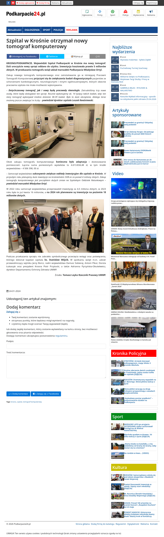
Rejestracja (152, 2)
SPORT (46, 29)
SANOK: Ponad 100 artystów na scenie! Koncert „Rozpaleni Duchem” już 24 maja (140, 505)
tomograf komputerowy (32, 402)
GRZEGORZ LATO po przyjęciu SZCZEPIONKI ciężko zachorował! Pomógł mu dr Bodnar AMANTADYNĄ (138, 427)
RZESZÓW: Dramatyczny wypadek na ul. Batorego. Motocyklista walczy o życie (140, 381)
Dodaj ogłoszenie (25, 3)
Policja (125, 13)
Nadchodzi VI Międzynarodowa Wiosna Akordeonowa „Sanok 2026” (133, 285)
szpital (19, 402)
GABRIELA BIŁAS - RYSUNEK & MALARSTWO (133, 88)
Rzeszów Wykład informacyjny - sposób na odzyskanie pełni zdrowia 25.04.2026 (133, 96)
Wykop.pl (77, 56)
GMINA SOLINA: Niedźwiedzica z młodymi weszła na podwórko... (132, 313)
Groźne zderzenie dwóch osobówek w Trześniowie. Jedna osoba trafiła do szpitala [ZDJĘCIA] (139, 372)
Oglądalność (133, 524)
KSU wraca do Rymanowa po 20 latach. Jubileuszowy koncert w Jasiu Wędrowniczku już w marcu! (140, 161)
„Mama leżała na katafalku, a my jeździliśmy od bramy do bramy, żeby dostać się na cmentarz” (140, 446)
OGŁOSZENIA (32, 29)
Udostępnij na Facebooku (23, 56)
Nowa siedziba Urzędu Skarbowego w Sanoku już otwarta (131, 341)
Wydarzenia (138, 13)
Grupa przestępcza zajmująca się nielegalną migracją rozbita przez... (132, 202)
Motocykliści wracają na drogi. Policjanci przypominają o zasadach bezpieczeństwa (139, 391)
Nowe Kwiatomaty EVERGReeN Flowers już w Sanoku (137, 151)
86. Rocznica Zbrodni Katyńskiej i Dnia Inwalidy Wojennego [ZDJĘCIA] (139, 494)
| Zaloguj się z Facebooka (46, 394)
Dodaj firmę (43, 3)
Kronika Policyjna (129, 353)
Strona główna (83, 524)
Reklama (56, 3)
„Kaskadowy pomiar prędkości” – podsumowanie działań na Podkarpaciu (138, 400)
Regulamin (121, 524)
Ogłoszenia (87, 13)
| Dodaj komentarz (18, 394)
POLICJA (58, 29)
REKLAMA (71, 29)
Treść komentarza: (15, 352)
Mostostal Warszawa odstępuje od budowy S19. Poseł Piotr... (133, 257)
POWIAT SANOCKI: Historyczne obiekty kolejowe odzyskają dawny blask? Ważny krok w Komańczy (139, 514)
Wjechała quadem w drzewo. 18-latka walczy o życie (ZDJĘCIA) (138, 435)
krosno (13, 402)
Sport (113, 13)
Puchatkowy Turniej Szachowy (133, 66)
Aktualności (67, 3)
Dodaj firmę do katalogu (102, 524)
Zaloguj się (138, 2)
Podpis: (10, 341)
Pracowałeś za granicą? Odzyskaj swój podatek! (138, 123)
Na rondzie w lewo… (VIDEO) (136, 453)
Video (118, 173)
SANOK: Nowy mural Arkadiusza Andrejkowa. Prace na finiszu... (133, 230)
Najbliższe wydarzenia (123, 49)
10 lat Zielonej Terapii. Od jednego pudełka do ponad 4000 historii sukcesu (139, 134)
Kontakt (154, 524)
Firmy (100, 13)
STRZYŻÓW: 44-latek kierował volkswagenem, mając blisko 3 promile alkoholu (137, 363)
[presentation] (26, 384)
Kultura (119, 467)
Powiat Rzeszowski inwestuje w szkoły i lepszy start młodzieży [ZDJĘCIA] (137, 486)
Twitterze (52, 56)
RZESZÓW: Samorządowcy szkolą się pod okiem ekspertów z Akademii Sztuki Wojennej (140, 477)
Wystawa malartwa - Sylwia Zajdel (133, 58)
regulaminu (61, 335)
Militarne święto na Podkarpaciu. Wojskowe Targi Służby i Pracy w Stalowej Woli (133, 78)
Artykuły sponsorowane (126, 112)
